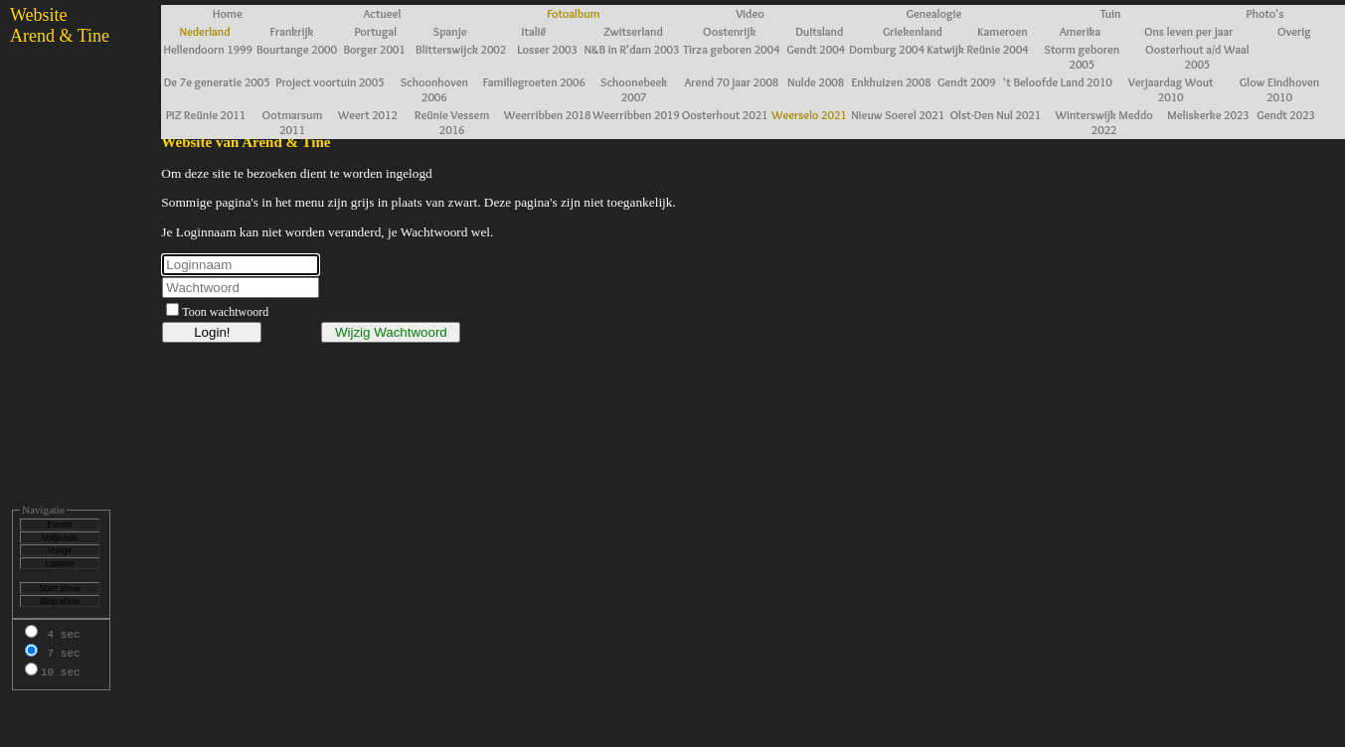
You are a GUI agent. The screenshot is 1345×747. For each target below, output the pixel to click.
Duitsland (819, 31)
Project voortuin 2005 (329, 82)
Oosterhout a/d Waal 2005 (1197, 57)
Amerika (1080, 31)
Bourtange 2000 (296, 49)
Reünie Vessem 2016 (452, 122)
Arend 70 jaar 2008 (731, 82)
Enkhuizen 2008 (890, 82)
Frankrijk (291, 31)
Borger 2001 (374, 49)
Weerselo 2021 (809, 114)
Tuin (1110, 13)
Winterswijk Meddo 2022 (1104, 122)
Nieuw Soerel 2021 (897, 114)
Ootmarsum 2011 (292, 122)
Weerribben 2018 (547, 114)
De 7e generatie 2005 (217, 82)
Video (750, 13)
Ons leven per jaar (1189, 31)
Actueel (382, 13)
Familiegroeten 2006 (534, 82)
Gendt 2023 (1286, 114)
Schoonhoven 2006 (434, 89)
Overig (1294, 31)
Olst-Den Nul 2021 (996, 114)
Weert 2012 (368, 114)
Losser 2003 (547, 49)
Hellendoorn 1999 (207, 49)
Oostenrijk (729, 31)
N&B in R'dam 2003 (631, 49)
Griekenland (912, 31)
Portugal (375, 31)
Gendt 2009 (966, 82)
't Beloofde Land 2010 (1057, 82)
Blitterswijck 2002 (461, 49)
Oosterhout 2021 (725, 114)
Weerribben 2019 (636, 114)
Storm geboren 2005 (1082, 57)
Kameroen (1002, 31)
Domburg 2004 (887, 49)
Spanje (450, 31)
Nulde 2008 (815, 82)
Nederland (205, 31)
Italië (534, 31)
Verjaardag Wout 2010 (1171, 89)
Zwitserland (633, 31)
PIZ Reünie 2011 (206, 114)
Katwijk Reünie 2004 (978, 49)
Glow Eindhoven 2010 (1279, 89)
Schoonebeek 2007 (633, 89)
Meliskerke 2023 (1208, 114)
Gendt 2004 (815, 49)
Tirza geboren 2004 (731, 49)
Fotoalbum (573, 13)
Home (228, 13)
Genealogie (934, 13)
